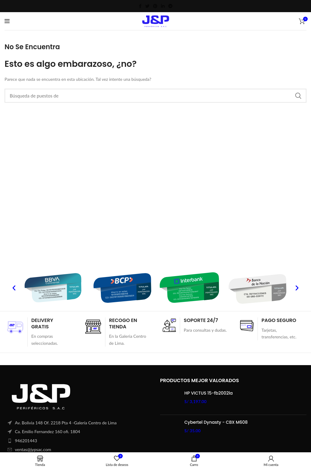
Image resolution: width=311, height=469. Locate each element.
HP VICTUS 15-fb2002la (208, 393)
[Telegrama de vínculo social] (170, 6)
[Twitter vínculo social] (147, 6)
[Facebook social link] (140, 6)
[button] (14, 288)
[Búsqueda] (155, 96)
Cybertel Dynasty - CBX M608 (216, 422)
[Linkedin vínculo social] (162, 6)
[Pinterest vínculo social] (155, 6)
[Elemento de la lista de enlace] (78, 440)
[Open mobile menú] (7, 21)
